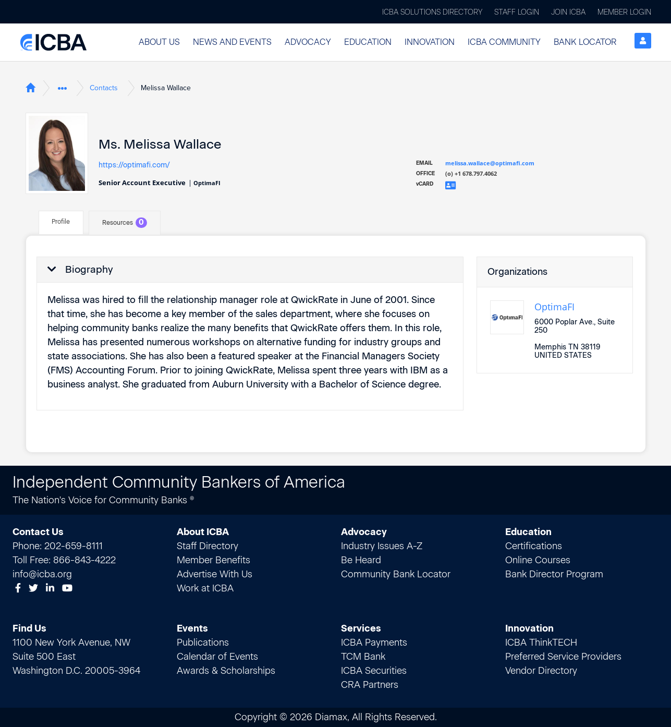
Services (361, 628)
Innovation (430, 42)
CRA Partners (369, 684)
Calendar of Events (217, 656)
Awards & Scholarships (226, 670)
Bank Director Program (554, 574)
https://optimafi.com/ (134, 165)
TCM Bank (363, 656)
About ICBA (203, 532)
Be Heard (361, 560)
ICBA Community (504, 42)
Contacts (104, 87)
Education (368, 42)
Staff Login (516, 12)
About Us (159, 42)
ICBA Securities (374, 670)
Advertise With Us (214, 574)
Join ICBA (568, 12)
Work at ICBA (205, 588)
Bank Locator (585, 42)
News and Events (232, 42)
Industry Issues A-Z (381, 546)
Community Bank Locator (395, 574)
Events (192, 628)
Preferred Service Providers (563, 656)
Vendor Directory (541, 670)
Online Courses (537, 560)
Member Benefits (213, 560)
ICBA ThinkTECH (541, 642)
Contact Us (38, 532)
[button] (159, 42)
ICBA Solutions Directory (432, 12)
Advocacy (308, 42)
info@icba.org (42, 574)
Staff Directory (207, 546)
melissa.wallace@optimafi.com (489, 163)
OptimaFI (554, 306)
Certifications (533, 546)
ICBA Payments (374, 642)
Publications (203, 642)
